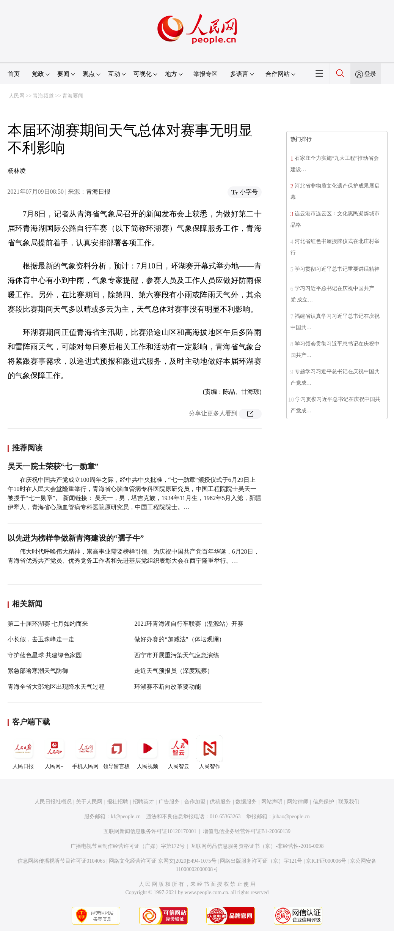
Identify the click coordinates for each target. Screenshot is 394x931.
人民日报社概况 (53, 802)
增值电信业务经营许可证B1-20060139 (246, 831)
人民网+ (54, 752)
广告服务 (169, 802)
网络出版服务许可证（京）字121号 (261, 861)
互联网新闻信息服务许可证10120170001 (150, 831)
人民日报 (23, 752)
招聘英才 (143, 802)
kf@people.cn (126, 816)
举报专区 (205, 74)
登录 (370, 74)
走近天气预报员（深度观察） (173, 670)
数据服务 (246, 802)
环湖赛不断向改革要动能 (167, 686)
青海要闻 (72, 96)
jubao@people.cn (291, 816)
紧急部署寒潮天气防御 (38, 670)
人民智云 (178, 752)
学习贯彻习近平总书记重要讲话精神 (337, 269)
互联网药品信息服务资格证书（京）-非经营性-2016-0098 (257, 846)
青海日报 (98, 191)
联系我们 (348, 802)
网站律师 (297, 802)
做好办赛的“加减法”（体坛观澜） (179, 639)
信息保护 (323, 802)
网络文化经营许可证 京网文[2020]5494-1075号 (163, 861)
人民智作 (209, 752)
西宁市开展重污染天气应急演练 (176, 655)
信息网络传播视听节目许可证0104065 (61, 861)
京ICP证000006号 (326, 861)
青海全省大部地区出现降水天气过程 (56, 686)
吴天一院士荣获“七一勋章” (53, 466)
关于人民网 (89, 802)
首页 (14, 74)
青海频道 (43, 96)
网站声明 (272, 802)
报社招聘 (117, 802)
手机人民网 (85, 752)
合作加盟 (195, 802)
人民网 (17, 96)
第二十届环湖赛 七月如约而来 (48, 623)
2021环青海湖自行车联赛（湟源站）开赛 (188, 623)
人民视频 (147, 752)
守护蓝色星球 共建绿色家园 (45, 655)
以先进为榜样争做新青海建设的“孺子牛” (76, 538)
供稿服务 (220, 802)
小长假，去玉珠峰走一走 (41, 639)
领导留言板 (116, 752)
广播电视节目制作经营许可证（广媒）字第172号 (128, 846)
